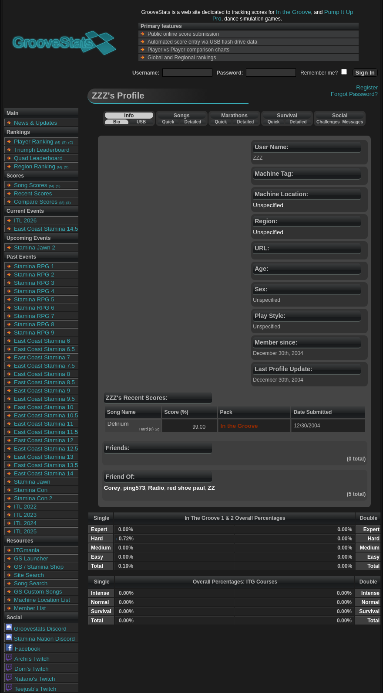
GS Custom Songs (38, 591)
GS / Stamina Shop (39, 566)
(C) (70, 142)
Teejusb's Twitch (31, 689)
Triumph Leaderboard (42, 150)
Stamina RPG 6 (34, 307)
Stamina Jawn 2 (34, 247)
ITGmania (27, 550)
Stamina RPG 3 (34, 283)
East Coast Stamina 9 (42, 390)
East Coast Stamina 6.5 (44, 349)
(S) (64, 142)
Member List (30, 608)
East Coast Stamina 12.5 (46, 448)
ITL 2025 (25, 531)
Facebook (23, 648)
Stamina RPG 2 (34, 274)
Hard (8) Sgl (150, 429)
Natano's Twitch (30, 679)
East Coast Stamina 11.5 (46, 432)
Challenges (327, 121)
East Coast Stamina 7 (42, 357)
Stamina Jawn (32, 481)
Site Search (29, 575)
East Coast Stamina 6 (42, 341)
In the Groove (293, 12)
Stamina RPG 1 (34, 266)
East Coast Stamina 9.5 (44, 399)
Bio (116, 121)
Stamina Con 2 (33, 498)
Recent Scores (33, 193)
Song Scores (30, 185)
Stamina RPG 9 (34, 332)
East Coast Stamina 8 (42, 374)
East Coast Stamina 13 (43, 457)
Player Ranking (33, 141)
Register (367, 87)
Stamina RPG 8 (34, 324)
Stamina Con (30, 490)
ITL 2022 (25, 506)
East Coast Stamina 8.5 (44, 382)
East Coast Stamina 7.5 (44, 365)
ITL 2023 (25, 515)
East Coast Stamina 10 (43, 407)
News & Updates (35, 122)
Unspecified (268, 205)
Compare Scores (35, 201)
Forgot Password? (354, 94)
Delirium (118, 423)
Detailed (192, 121)
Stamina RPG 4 (34, 291)
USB (141, 121)
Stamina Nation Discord (40, 638)
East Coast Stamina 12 (43, 440)
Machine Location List (42, 600)
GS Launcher (31, 558)
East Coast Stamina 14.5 (46, 228)
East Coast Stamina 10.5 (46, 415)
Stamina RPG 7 (34, 316)
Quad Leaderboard (38, 158)
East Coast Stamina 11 (43, 423)
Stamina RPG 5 (34, 299)
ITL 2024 (25, 523)
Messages (352, 121)
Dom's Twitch (27, 669)
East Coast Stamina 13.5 (46, 465)
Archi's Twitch (28, 658)
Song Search (30, 583)
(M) (57, 142)
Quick (168, 121)
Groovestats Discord (36, 628)
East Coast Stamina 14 (43, 473)
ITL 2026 (25, 220)
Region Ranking (34, 166)
